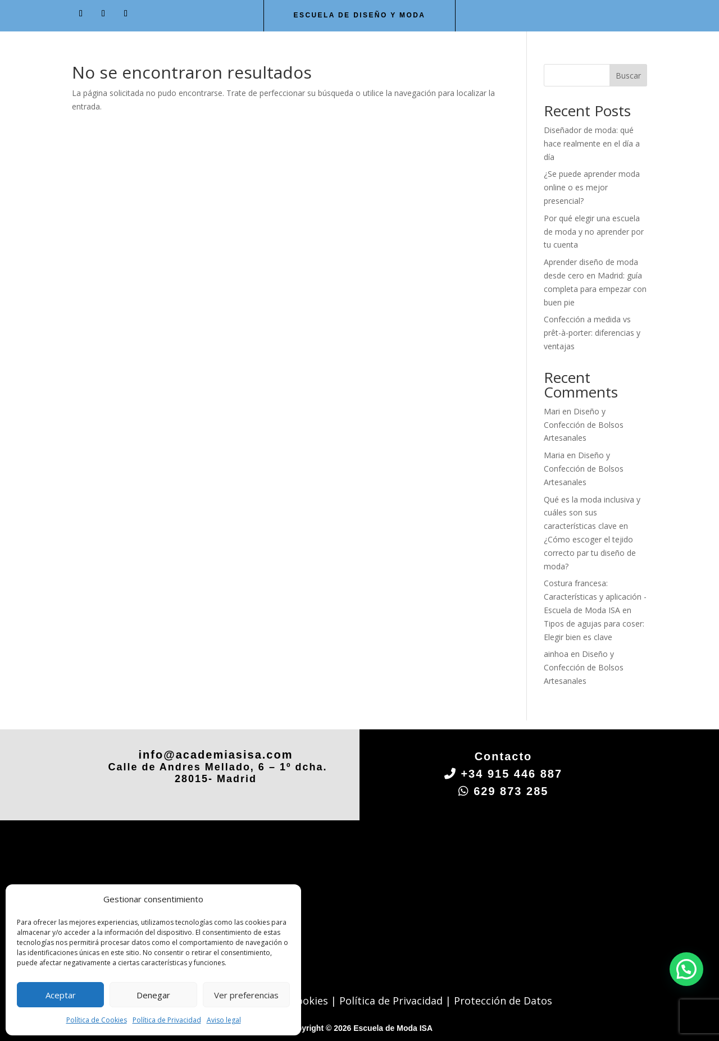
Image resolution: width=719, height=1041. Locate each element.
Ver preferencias (246, 995)
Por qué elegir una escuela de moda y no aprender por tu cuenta (594, 231)
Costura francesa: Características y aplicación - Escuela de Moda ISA (595, 596)
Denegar (153, 995)
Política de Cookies (96, 1020)
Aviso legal (224, 1020)
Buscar (628, 75)
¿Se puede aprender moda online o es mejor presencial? (592, 187)
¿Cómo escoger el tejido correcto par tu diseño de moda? (590, 553)
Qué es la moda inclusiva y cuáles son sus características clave (592, 513)
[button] (686, 969)
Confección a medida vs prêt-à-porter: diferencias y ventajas (592, 332)
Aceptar (60, 995)
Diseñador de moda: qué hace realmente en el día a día (592, 143)
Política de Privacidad (167, 1020)
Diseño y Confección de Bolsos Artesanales (584, 425)
